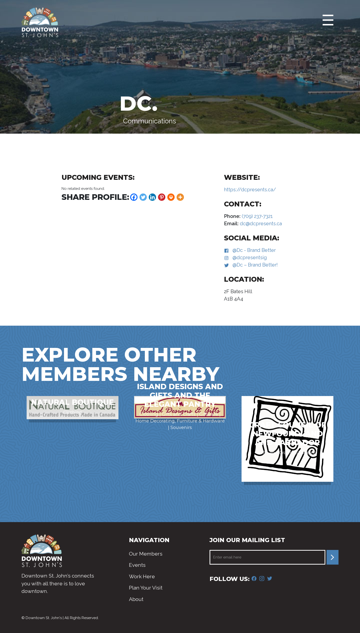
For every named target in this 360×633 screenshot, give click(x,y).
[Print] (171, 197)
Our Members (145, 554)
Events (137, 565)
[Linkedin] (152, 197)
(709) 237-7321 (257, 216)
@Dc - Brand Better (254, 250)
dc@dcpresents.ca (260, 223)
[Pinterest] (162, 197)
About (136, 599)
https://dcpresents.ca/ (250, 190)
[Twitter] (143, 197)
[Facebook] (134, 197)
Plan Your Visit (145, 588)
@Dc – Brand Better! (255, 265)
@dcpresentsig (250, 257)
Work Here (142, 576)
